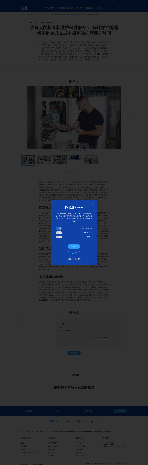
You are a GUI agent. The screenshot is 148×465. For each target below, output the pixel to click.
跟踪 (88, 237)
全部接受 (74, 246)
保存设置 (74, 253)
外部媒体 (87, 233)
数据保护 (70, 259)
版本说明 (78, 259)
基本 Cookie (85, 228)
